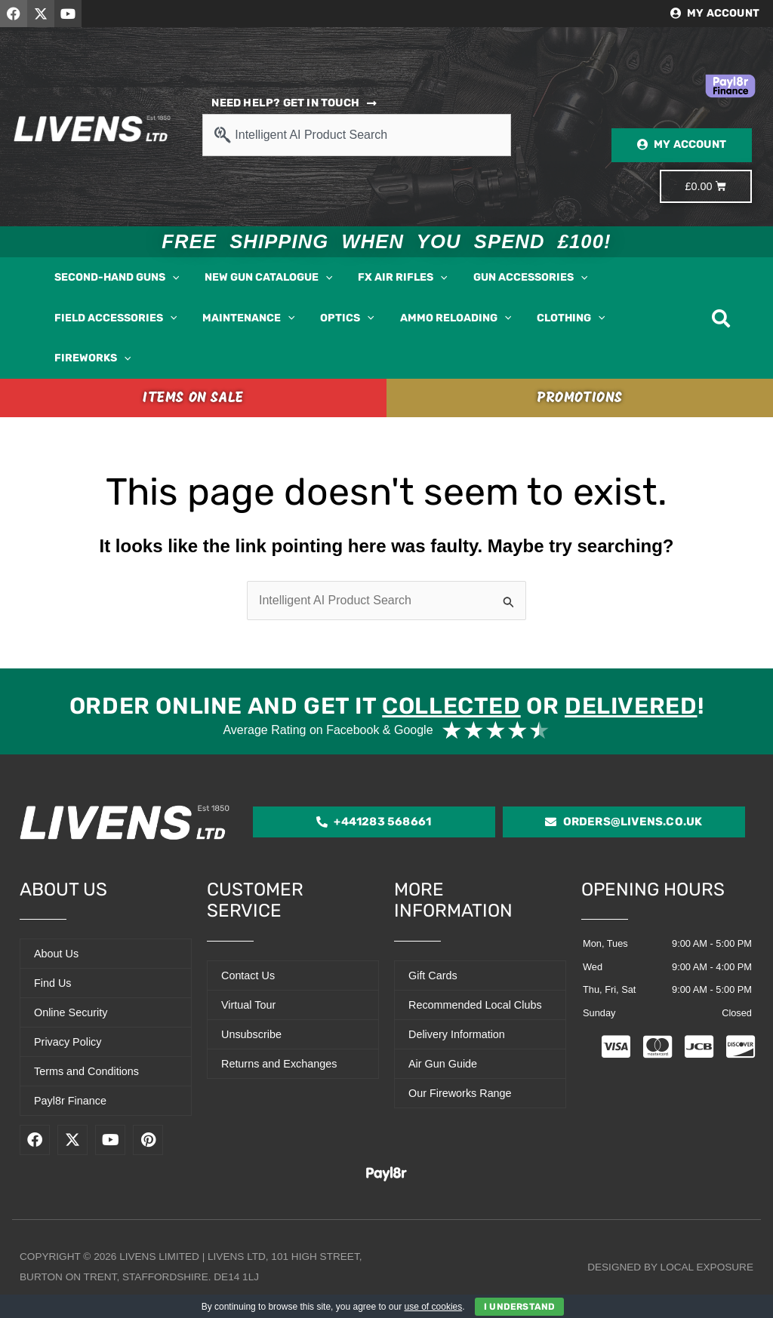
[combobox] (356, 135)
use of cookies (434, 1306)
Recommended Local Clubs (475, 1005)
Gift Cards (432, 975)
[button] (172, 277)
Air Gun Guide (442, 1064)
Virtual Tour (248, 1005)
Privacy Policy (68, 1042)
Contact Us (248, 975)
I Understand (519, 1306)
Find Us (53, 983)
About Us (56, 954)
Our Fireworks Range (460, 1093)
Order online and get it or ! (386, 706)
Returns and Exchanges (279, 1064)
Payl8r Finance (70, 1101)
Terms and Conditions (86, 1071)
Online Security (71, 1012)
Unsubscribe (251, 1034)
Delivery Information (456, 1034)
